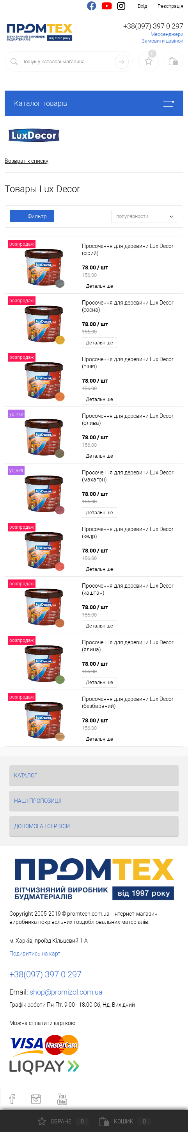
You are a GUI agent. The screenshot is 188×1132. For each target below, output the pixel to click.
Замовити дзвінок (162, 41)
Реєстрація (170, 6)
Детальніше (99, 286)
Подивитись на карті (35, 953)
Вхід (142, 6)
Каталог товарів (94, 103)
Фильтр (32, 216)
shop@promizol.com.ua (66, 992)
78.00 (130, 271)
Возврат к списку (26, 161)
